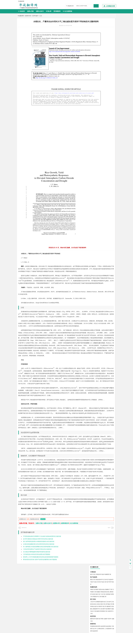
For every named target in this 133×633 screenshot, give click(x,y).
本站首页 (21, 11)
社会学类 (93, 186)
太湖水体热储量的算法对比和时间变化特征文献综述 (38, 584)
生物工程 (99, 174)
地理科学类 (28, 15)
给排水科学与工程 (99, 129)
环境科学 (97, 149)
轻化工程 (94, 174)
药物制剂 (104, 171)
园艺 (91, 194)
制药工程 (106, 169)
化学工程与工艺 (94, 169)
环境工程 (92, 149)
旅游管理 (95, 84)
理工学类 (93, 52)
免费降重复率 (65, 564)
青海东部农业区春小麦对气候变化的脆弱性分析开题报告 (40, 600)
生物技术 (111, 169)
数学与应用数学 (107, 61)
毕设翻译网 (21, 15)
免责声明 (88, 617)
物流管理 (97, 164)
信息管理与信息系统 (105, 79)
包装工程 (97, 47)
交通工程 (108, 101)
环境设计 (92, 179)
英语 (95, 89)
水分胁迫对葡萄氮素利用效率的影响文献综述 (36, 592)
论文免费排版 (67, 11)
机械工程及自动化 (100, 42)
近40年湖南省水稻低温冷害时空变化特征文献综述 (38, 579)
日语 (110, 89)
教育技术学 (106, 89)
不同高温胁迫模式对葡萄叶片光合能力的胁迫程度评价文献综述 (42, 577)
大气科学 (95, 141)
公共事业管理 (100, 81)
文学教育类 (93, 86)
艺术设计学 (98, 179)
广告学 (92, 89)
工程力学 (92, 54)
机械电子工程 (108, 42)
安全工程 (100, 156)
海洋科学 (94, 121)
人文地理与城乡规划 (103, 139)
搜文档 (96, 6)
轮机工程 (102, 57)
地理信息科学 (93, 139)
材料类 (92, 104)
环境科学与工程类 (95, 146)
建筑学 (92, 129)
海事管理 (92, 119)
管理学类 (93, 77)
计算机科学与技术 (100, 27)
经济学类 (93, 69)
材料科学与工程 (94, 107)
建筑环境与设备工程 (100, 131)
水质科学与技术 (104, 149)
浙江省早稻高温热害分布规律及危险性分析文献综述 (38, 582)
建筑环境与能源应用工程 (106, 126)
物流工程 (92, 164)
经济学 (109, 71)
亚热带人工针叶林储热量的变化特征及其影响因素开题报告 (40, 597)
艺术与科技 (101, 181)
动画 (113, 179)
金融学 (105, 71)
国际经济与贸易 (94, 71)
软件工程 (92, 27)
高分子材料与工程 (107, 111)
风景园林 (106, 181)
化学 (103, 174)
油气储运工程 (109, 57)
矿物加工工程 (93, 156)
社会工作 (100, 189)
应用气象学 (35, 15)
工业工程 (102, 47)
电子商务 (101, 71)
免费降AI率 (56, 564)
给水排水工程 (96, 134)
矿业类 (92, 154)
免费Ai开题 (30, 11)
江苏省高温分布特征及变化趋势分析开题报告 (36, 595)
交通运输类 (93, 99)
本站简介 (88, 615)
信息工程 (96, 35)
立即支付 (43, 559)
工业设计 (109, 179)
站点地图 (83, 631)
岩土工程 (92, 126)
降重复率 (57, 11)
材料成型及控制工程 (104, 107)
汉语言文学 (104, 91)
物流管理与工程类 (95, 161)
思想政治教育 (93, 189)
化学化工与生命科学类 (97, 166)
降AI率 (48, 11)
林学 (94, 194)
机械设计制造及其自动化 (103, 44)
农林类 (92, 191)
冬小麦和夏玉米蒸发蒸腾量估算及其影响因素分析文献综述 (40, 587)
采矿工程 (105, 156)
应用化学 (101, 169)
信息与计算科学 (98, 59)
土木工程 (97, 126)
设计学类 (93, 176)
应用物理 (97, 54)
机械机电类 (93, 40)
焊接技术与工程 (97, 49)
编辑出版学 (100, 89)
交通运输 (92, 101)
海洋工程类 (93, 117)
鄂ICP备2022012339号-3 (73, 631)
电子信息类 (93, 30)
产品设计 (104, 179)
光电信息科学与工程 (100, 32)
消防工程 (110, 156)
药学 (100, 171)
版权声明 (106, 615)
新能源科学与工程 (97, 61)
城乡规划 (111, 129)
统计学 (104, 59)
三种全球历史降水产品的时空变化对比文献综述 (37, 589)
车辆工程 (92, 42)
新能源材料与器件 (97, 111)
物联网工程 (108, 27)
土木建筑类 (93, 124)
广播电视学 (98, 91)
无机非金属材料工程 (105, 109)
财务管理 (97, 79)
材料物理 (97, 109)
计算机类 (93, 25)
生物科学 (107, 174)
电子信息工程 (102, 35)
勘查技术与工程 (98, 159)
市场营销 (92, 79)
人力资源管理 (107, 81)
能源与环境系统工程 (101, 64)
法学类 (92, 94)
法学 (91, 96)
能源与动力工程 (104, 54)
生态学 (97, 194)
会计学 (94, 81)
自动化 (98, 57)
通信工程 (92, 32)
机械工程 (104, 49)
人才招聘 (97, 615)
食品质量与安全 (94, 171)
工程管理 (106, 129)
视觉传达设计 (93, 181)
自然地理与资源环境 (103, 141)
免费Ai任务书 (40, 11)
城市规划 (92, 131)
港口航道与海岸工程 (100, 119)
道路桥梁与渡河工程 (100, 101)
